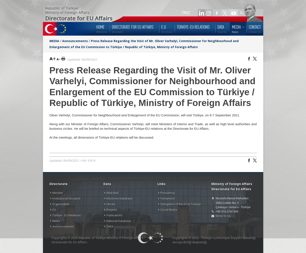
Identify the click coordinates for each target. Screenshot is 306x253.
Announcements (75, 41)
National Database (118, 221)
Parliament (167, 198)
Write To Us (223, 216)
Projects (111, 210)
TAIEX (110, 226)
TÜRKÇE (186, 13)
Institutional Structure (66, 198)
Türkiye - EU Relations (66, 215)
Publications (114, 215)
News (56, 221)
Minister (57, 193)
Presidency (167, 193)
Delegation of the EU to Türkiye (180, 204)
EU (54, 210)
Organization (61, 204)
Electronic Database (119, 198)
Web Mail (112, 193)
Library (111, 204)
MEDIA (54, 41)
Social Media (168, 210)
